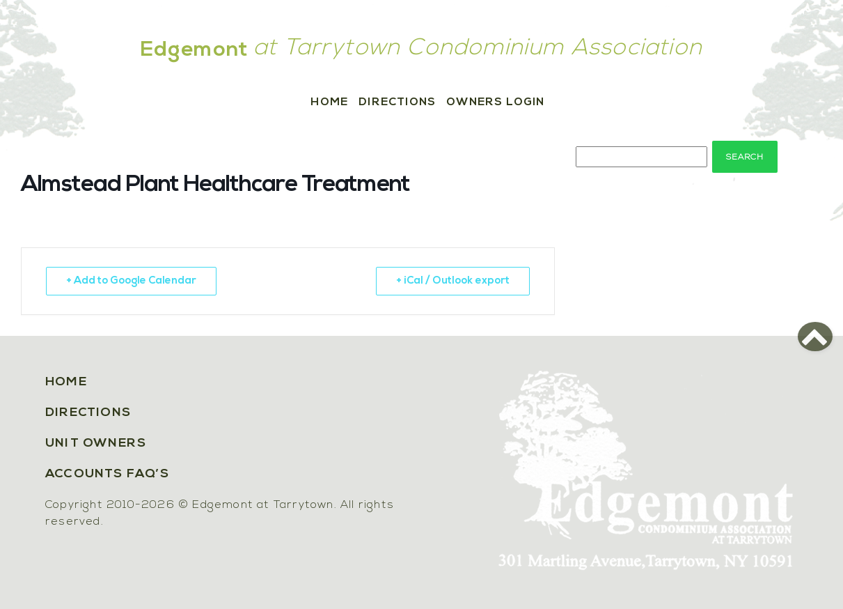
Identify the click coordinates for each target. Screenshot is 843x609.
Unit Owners (95, 443)
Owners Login (495, 102)
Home (329, 102)
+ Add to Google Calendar (131, 281)
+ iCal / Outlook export (453, 281)
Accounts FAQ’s (107, 474)
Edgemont (195, 50)
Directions (397, 102)
